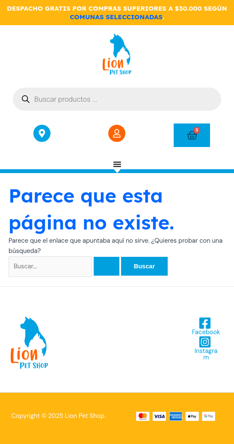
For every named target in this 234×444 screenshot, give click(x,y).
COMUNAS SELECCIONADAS (116, 17)
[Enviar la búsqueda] (106, 266)
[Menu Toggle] (117, 164)
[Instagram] (205, 348)
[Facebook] (205, 326)
